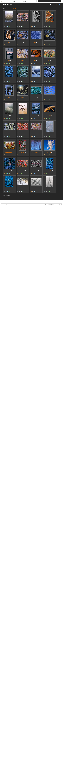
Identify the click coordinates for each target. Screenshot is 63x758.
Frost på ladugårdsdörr (35, 152)
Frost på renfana (21, 115)
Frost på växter (35, 170)
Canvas (20, 204)
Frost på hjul (49, 115)
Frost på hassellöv (48, 170)
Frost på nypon (21, 152)
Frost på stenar (35, 115)
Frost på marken (8, 170)
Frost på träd (49, 152)
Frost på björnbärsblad (8, 152)
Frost (8, 42)
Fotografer (11, 204)
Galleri (57, 4)
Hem (2, 204)
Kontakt (16, 204)
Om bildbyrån (6, 204)
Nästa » (14, 8)
